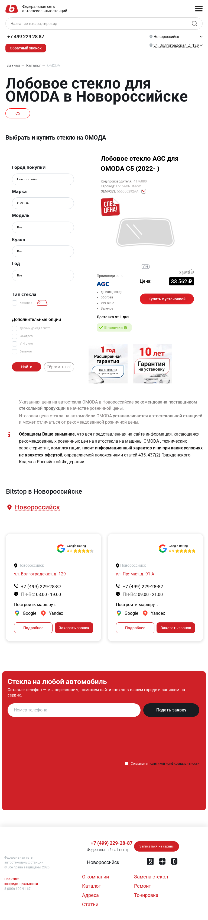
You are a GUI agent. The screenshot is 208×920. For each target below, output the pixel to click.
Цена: (145, 281)
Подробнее (33, 628)
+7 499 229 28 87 (25, 36)
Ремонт (142, 886)
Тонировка (146, 895)
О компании (95, 877)
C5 (17, 113)
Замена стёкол (151, 877)
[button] (37, 507)
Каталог (91, 886)
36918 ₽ (186, 272)
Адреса (90, 895)
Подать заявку (171, 710)
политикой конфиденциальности (173, 763)
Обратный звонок (26, 48)
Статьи (90, 904)
